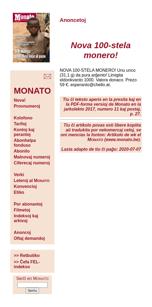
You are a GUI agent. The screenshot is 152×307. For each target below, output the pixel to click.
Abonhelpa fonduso (25, 142)
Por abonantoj (28, 204)
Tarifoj (20, 124)
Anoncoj (22, 232)
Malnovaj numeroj (32, 157)
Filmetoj (22, 210)
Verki (19, 174)
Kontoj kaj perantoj (24, 132)
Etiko (19, 192)
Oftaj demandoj (29, 238)
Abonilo (22, 151)
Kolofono (23, 118)
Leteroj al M (31, 180)
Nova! (19, 100)
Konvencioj (25, 186)
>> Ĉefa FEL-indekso (27, 264)
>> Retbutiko (27, 255)
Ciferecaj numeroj (32, 163)
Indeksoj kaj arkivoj (26, 218)
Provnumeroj (27, 106)
